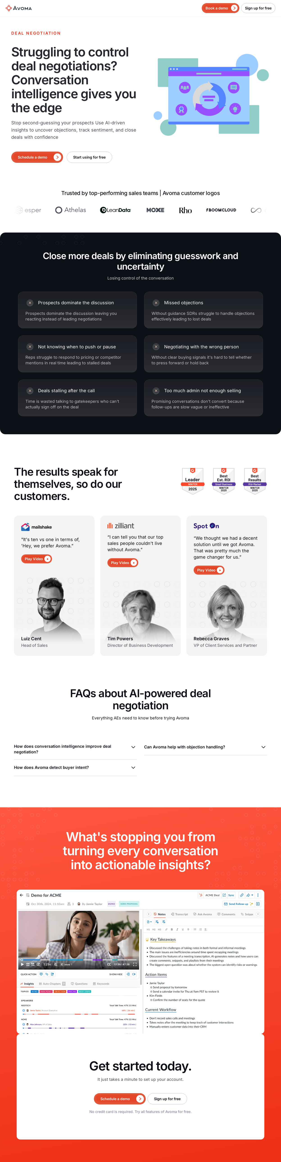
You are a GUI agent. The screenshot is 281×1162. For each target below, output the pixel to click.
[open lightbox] (36, 558)
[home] (19, 8)
